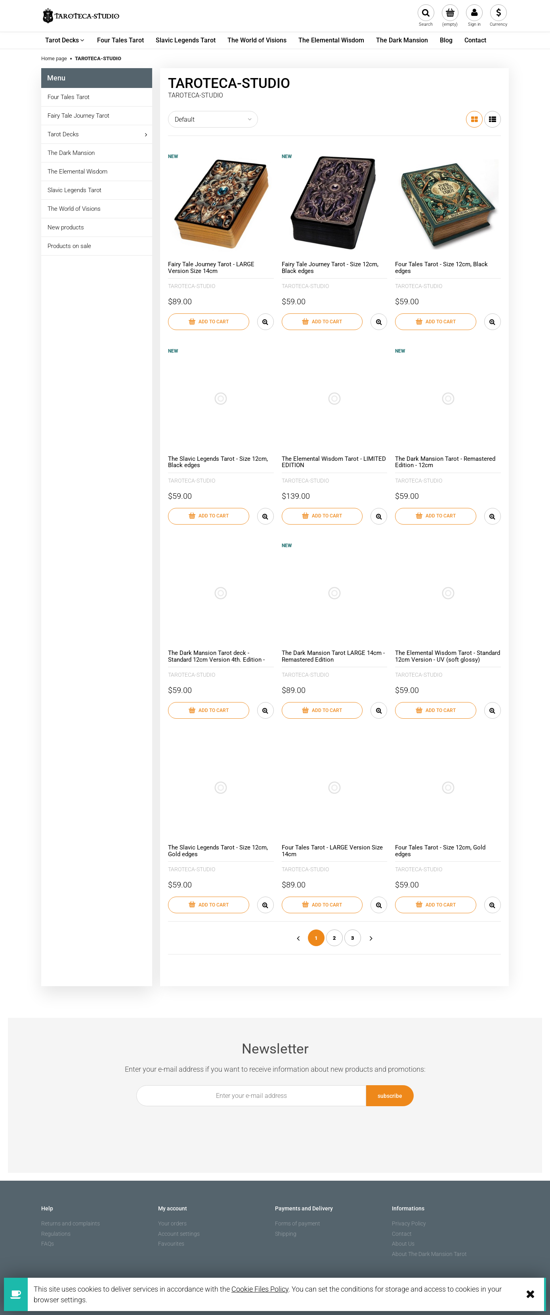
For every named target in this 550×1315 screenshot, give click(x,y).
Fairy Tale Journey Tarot (78, 115)
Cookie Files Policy (259, 1289)
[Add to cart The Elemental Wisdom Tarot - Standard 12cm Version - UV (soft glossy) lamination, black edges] (435, 710)
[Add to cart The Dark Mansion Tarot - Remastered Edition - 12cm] (435, 516)
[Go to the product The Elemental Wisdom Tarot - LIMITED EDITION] (335, 399)
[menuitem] (65, 40)
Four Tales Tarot (69, 97)
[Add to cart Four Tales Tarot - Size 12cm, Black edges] (435, 321)
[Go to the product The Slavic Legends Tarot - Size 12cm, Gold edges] (221, 787)
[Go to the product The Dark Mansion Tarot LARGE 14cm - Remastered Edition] (335, 593)
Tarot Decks (63, 134)
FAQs (47, 1244)
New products (66, 227)
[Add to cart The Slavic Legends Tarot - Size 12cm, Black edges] (208, 516)
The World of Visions (74, 208)
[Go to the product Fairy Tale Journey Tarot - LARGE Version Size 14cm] (221, 205)
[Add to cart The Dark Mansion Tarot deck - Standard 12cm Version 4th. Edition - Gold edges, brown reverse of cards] (208, 710)
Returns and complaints (70, 1223)
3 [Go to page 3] (352, 938)
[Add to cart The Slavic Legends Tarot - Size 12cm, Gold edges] (208, 905)
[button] (265, 321)
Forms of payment (297, 1223)
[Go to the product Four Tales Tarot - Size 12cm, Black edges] (448, 205)
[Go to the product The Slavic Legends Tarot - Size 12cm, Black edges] (221, 399)
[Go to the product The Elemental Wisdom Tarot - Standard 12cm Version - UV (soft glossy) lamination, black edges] (448, 593)
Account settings (179, 1234)
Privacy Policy (409, 1223)
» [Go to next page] (371, 937)
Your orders (172, 1223)
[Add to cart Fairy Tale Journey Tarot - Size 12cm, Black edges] (322, 321)
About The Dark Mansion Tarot (429, 1254)
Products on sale (69, 246)
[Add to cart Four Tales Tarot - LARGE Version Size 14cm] (322, 905)
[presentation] (270, 1124)
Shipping (285, 1234)
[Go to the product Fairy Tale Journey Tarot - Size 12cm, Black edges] (335, 205)
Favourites (171, 1244)
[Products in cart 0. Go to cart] (449, 15)
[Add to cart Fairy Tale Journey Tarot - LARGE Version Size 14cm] (208, 321)
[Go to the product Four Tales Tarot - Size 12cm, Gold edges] (448, 787)
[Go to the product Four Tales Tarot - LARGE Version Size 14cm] (335, 787)
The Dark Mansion (71, 153)
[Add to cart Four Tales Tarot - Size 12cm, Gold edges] (435, 905)
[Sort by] (213, 119)
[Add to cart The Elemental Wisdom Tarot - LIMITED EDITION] (322, 516)
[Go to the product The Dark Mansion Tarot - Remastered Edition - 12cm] (448, 399)
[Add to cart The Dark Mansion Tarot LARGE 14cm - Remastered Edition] (322, 710)
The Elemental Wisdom (77, 171)
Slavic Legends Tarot (74, 190)
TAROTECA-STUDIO (191, 286)
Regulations (56, 1234)
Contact (402, 1234)
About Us (403, 1244)
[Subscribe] (390, 1095)
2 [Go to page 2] (334, 938)
